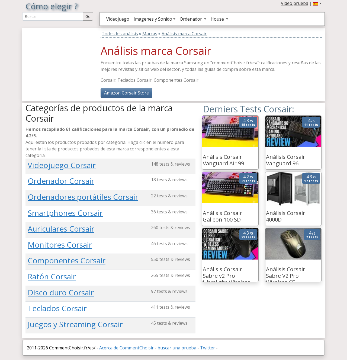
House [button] (218, 19)
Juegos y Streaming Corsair (75, 324)
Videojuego (117, 19)
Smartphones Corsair (65, 213)
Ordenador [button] (191, 19)
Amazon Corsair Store (126, 93)
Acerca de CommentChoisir (126, 348)
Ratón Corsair (52, 276)
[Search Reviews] (52, 16)
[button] (317, 3)
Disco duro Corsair (61, 292)
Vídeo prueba (294, 3)
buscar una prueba (177, 348)
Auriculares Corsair (61, 228)
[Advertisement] (59, 62)
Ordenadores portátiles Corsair (83, 197)
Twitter (207, 348)
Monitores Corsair (60, 244)
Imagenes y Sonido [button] (153, 19)
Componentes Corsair (66, 260)
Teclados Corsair (57, 308)
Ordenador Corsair (61, 181)
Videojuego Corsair (62, 165)
